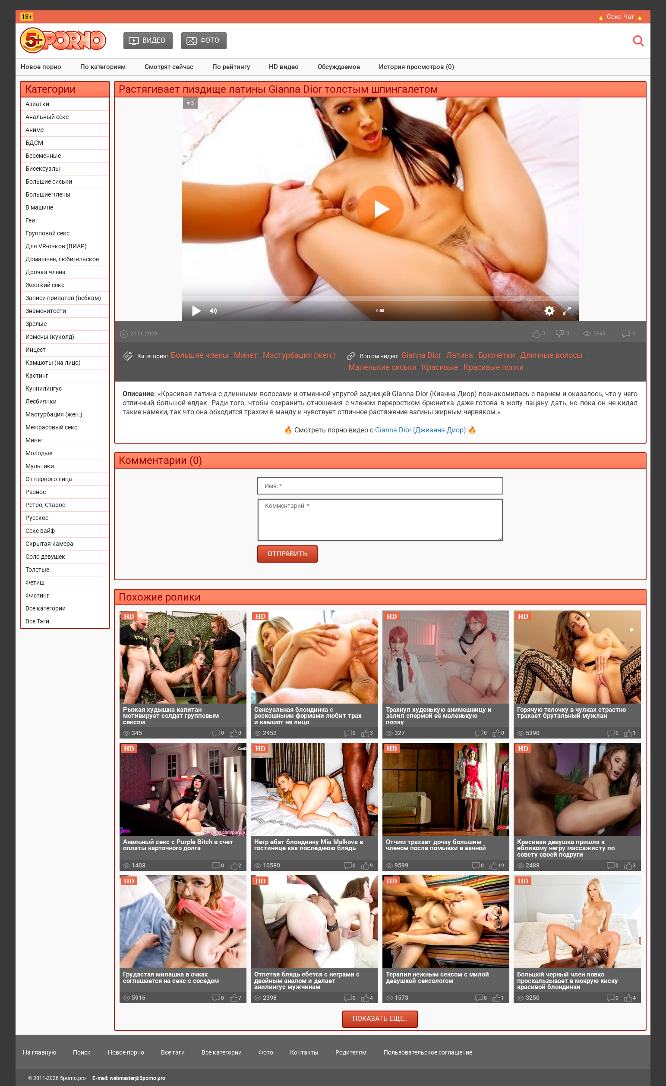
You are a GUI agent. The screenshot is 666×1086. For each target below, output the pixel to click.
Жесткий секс (44, 285)
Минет (34, 440)
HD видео (284, 67)
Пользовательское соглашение (428, 1052)
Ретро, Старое (45, 504)
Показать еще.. (380, 1018)
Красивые (440, 367)
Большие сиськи (48, 181)
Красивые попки (494, 367)
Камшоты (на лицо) (53, 362)
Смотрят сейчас (169, 67)
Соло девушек (45, 556)
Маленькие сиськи (382, 367)
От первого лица (48, 479)
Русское (36, 517)
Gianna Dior (421, 355)
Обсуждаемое (339, 67)
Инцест (35, 349)
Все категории (45, 608)
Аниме (34, 129)
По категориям (103, 67)
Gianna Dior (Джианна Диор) (420, 430)
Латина (459, 355)
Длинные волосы (551, 355)
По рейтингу (231, 67)
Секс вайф (40, 530)
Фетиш (34, 582)
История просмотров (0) (416, 67)
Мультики (39, 466)
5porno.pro (73, 1078)
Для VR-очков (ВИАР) (56, 246)
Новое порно (41, 67)
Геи (30, 220)
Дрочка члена (45, 272)
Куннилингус (43, 388)
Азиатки (37, 103)
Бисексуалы (42, 168)
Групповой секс (47, 233)
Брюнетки (496, 355)
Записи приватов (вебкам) (63, 297)
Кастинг (36, 375)
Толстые (37, 569)
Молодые (38, 453)
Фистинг (37, 595)
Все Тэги (37, 621)
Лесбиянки (41, 401)
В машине (39, 207)
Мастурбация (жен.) (53, 414)
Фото (266, 1052)
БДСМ (34, 142)
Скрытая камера (49, 543)
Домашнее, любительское (62, 259)
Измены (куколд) (49, 336)
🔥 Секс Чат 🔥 (620, 17)
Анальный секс (47, 116)
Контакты (304, 1052)
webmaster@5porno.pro (137, 1078)
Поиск (82, 1052)
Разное (35, 491)
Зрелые (36, 323)
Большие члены (47, 194)
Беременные (43, 155)
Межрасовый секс (51, 427)
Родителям (350, 1052)
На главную (39, 1052)
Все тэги (173, 1052)
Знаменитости (45, 310)
